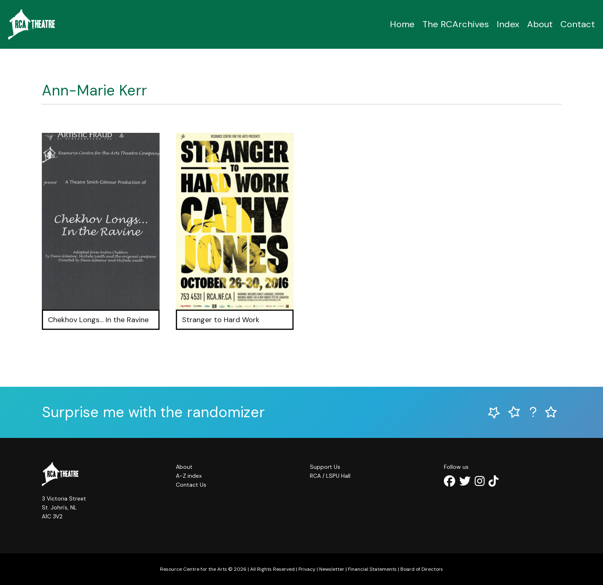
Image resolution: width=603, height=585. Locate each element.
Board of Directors (421, 569)
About (540, 24)
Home (402, 24)
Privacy (307, 569)
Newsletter (331, 569)
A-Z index (189, 475)
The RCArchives (455, 24)
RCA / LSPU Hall (330, 475)
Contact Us (191, 484)
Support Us (325, 466)
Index (508, 24)
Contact (577, 24)
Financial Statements (372, 569)
